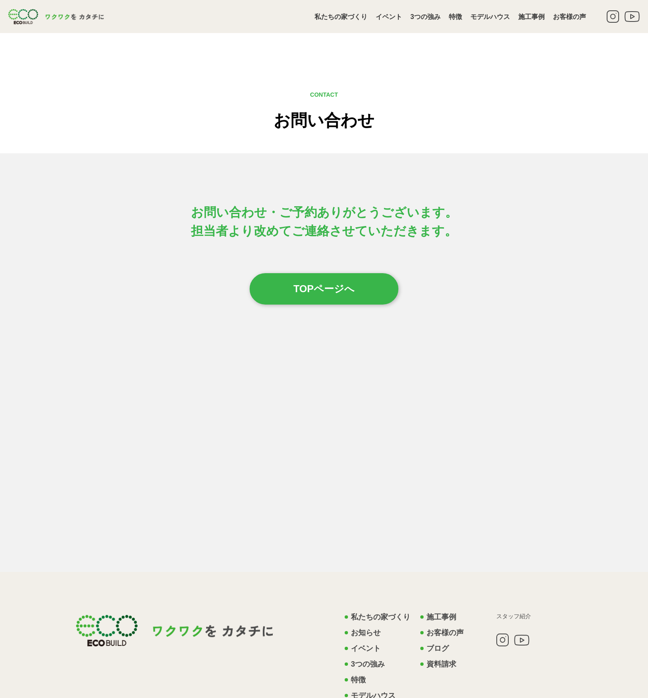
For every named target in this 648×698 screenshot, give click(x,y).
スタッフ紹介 (513, 616)
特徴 (455, 16)
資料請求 (441, 664)
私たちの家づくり (340, 16)
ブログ (437, 648)
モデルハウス (490, 16)
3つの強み (425, 16)
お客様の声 (569, 16)
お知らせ (366, 632)
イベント (389, 16)
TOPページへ (324, 288)
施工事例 (531, 16)
